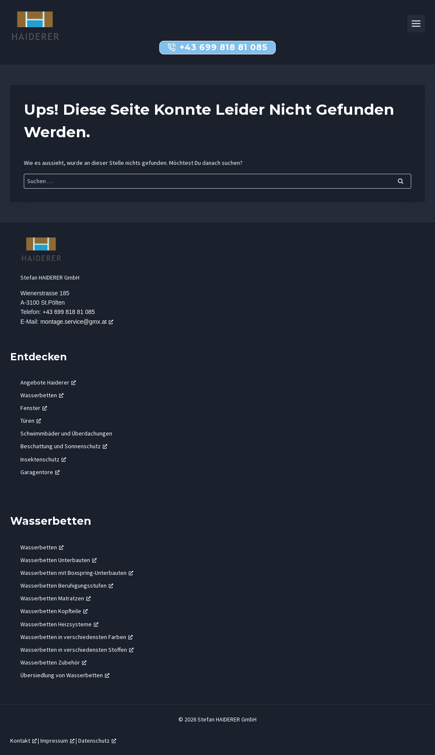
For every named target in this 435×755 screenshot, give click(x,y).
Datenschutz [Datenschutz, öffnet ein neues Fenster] (97, 740)
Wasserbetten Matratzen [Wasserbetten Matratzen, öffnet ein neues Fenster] (55, 598)
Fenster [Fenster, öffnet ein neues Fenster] (33, 407)
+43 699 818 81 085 (69, 311)
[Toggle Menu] (416, 23)
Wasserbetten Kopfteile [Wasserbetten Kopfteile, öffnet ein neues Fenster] (54, 610)
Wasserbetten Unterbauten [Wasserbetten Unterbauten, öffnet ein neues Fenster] (58, 559)
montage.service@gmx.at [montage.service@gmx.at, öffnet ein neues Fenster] (77, 321)
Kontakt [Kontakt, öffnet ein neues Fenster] (23, 740)
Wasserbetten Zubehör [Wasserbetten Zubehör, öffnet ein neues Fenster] (53, 662)
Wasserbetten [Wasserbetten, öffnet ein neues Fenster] (42, 394)
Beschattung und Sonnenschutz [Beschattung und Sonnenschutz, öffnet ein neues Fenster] (63, 446)
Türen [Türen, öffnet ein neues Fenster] (30, 420)
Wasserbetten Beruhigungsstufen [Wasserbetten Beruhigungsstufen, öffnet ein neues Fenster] (66, 585)
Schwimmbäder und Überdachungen (66, 433)
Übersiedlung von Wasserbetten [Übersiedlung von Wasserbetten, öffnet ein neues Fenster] (65, 675)
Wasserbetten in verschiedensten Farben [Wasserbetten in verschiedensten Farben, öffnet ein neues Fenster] (76, 636)
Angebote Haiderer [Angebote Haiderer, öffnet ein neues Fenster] (48, 381)
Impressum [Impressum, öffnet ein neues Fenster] (57, 740)
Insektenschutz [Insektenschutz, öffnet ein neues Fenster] (43, 458)
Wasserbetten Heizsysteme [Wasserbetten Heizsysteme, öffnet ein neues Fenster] (59, 623)
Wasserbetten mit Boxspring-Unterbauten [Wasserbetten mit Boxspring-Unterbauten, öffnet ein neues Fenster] (76, 572)
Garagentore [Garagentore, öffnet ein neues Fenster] (40, 471)
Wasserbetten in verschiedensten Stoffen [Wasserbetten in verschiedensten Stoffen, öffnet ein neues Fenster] (77, 649)
